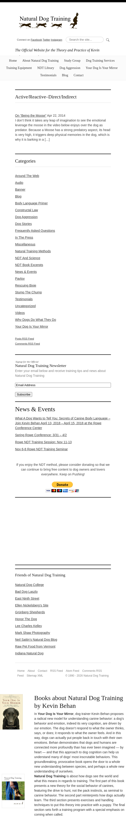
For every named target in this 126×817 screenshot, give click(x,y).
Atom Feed (72, 670)
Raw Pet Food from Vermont (35, 646)
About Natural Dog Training (40, 60)
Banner (20, 189)
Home (13, 60)
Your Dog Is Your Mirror (102, 68)
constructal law (26, 210)
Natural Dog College (29, 585)
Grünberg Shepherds (30, 612)
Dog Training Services (100, 60)
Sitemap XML (35, 675)
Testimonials (48, 75)
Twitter (46, 39)
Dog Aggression (70, 68)
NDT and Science (27, 258)
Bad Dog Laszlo (26, 591)
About (31, 670)
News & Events (26, 272)
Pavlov (20, 278)
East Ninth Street (27, 598)
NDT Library (45, 68)
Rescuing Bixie (25, 285)
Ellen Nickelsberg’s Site (31, 605)
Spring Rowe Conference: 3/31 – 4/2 (41, 435)
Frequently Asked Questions (35, 230)
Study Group (72, 60)
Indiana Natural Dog (29, 653)
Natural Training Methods (33, 251)
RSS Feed (56, 670)
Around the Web (27, 176)
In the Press (24, 237)
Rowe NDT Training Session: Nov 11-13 (43, 442)
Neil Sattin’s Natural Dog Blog (36, 639)
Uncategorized (25, 306)
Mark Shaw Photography (32, 633)
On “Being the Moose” (30, 115)
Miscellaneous (25, 244)
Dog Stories (23, 224)
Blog (65, 75)
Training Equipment (19, 68)
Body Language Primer (31, 203)
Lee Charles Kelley (28, 626)
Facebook (36, 39)
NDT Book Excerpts (29, 265)
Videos (20, 313)
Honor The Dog (26, 619)
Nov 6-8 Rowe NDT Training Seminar (41, 449)
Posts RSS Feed (24, 338)
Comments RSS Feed (27, 343)
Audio (19, 182)
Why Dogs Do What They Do (35, 320)
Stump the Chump (28, 292)
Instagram (56, 39)
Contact (79, 75)
